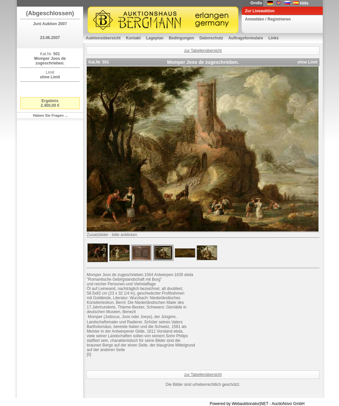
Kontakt (133, 38)
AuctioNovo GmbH (288, 403)
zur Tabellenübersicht (202, 50)
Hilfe (304, 3)
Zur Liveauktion (259, 11)
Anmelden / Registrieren (268, 19)
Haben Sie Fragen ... (50, 115)
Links (273, 38)
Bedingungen (181, 38)
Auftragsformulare (245, 38)
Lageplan (155, 38)
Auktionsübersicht (103, 38)
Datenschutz (211, 38)
